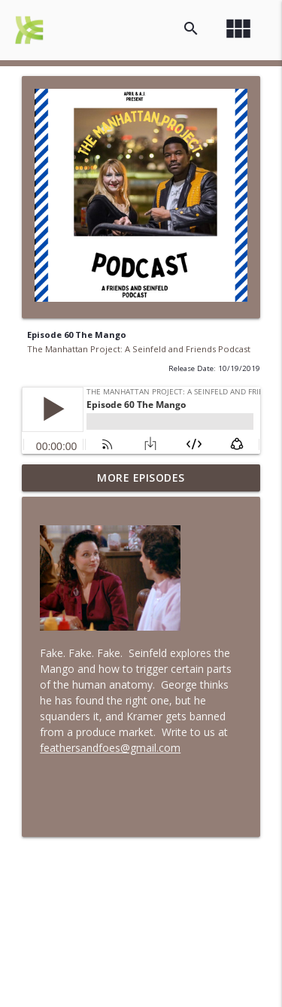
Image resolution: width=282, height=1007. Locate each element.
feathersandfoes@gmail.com (110, 748)
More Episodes (141, 477)
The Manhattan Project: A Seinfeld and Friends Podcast (138, 348)
